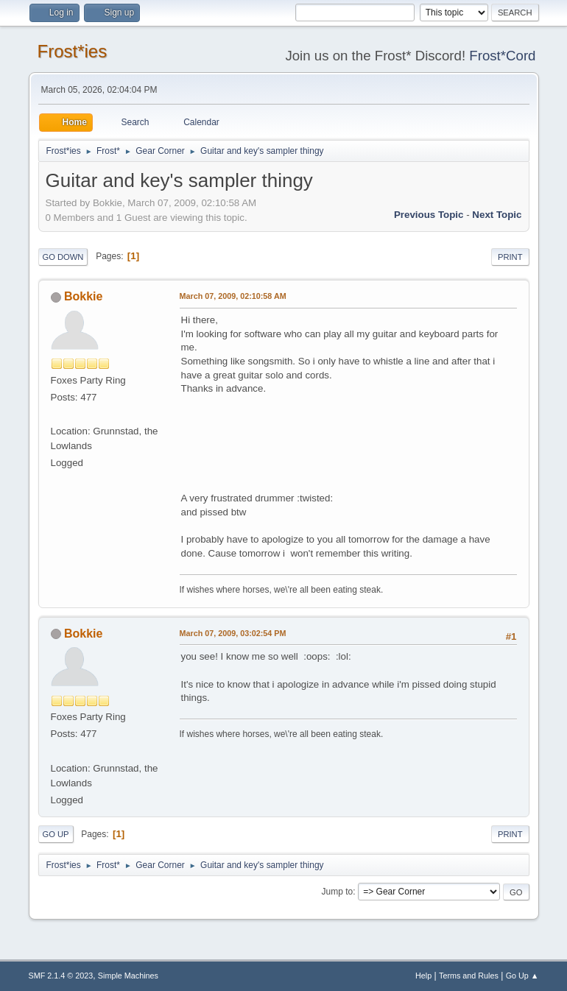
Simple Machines (128, 975)
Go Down (63, 257)
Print (510, 257)
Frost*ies (73, 51)
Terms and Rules (469, 975)
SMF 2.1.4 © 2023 (61, 975)
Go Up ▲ (522, 975)
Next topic (496, 214)
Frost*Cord (502, 55)
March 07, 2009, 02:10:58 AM (233, 296)
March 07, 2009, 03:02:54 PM (233, 633)
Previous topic (429, 214)
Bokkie (83, 296)
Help (423, 975)
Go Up (56, 834)
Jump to (337, 891)
